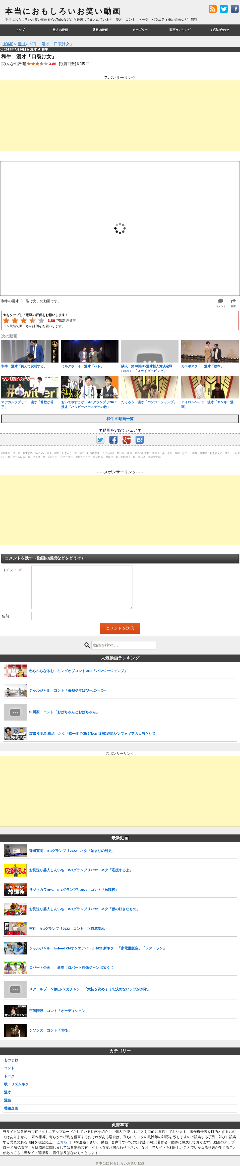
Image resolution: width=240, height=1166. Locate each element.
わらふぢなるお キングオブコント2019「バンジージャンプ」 (78, 671)
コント (9, 1068)
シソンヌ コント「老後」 (50, 1030)
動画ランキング (180, 30)
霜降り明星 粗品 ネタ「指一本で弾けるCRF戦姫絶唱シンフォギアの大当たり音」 (94, 733)
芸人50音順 (60, 30)
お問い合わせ (220, 30)
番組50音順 (100, 30)
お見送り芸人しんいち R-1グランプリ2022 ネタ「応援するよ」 (81, 870)
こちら (62, 1142)
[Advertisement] (120, 115)
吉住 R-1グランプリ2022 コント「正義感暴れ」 (68, 928)
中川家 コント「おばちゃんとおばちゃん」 (64, 712)
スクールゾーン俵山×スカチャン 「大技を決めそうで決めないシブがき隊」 (89, 989)
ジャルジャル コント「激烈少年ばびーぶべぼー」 (69, 690)
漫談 (7, 1100)
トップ (20, 30)
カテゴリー (140, 30)
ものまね (11, 1060)
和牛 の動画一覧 (120, 418)
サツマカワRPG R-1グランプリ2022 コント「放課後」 (74, 889)
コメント (11, 569)
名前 (5, 616)
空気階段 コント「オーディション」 (59, 1010)
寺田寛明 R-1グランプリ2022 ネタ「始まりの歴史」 (72, 850)
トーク (9, 1076)
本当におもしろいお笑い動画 (63, 11)
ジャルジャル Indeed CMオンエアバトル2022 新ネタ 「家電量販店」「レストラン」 (97, 948)
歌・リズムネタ (16, 1084)
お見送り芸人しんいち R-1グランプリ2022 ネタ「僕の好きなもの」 (84, 909)
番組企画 (11, 1108)
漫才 (7, 1092)
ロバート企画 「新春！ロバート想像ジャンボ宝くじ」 (73, 967)
